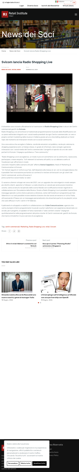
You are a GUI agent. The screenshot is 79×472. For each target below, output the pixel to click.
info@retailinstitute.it (12, 2)
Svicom (53, 227)
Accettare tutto (39, 463)
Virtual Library (68, 6)
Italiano (60, 1)
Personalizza (13, 463)
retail (48, 227)
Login (22, 6)
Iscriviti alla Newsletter (50, 6)
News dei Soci (6, 69)
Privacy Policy (53, 455)
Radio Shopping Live (37, 227)
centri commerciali (12, 227)
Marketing (24, 227)
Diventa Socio (32, 6)
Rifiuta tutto (25, 463)
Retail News (16, 69)
